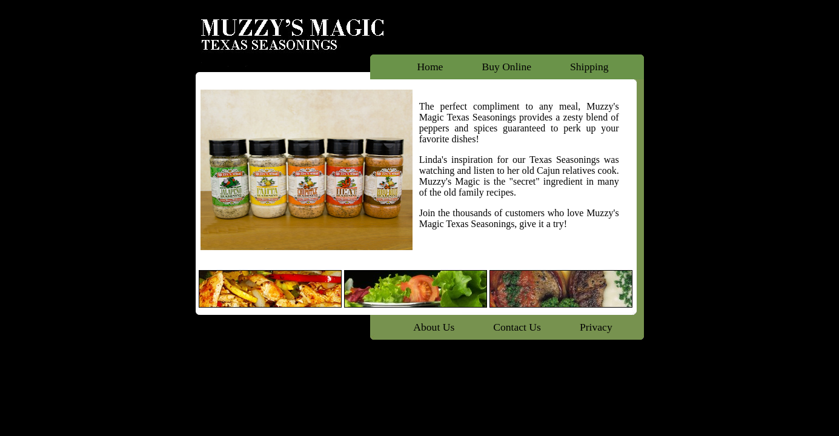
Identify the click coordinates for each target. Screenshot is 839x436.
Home (430, 67)
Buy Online (506, 67)
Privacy (596, 327)
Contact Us (517, 327)
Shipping (589, 67)
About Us (433, 327)
